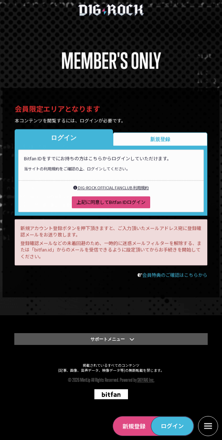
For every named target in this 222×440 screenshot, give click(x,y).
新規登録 (134, 426)
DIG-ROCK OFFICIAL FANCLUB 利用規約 (111, 189)
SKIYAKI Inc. (145, 380)
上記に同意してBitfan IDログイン (111, 202)
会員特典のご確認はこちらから (174, 276)
